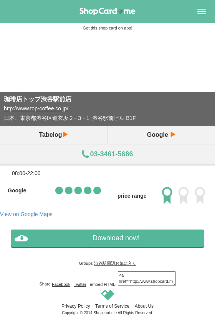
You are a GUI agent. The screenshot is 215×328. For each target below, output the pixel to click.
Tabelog (53, 134)
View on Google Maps (26, 214)
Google (161, 134)
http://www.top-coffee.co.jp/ (36, 108)
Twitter (80, 284)
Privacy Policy (75, 306)
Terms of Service (112, 306)
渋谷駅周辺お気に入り (115, 263)
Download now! (116, 238)
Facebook (61, 284)
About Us (144, 306)
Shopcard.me (105, 313)
